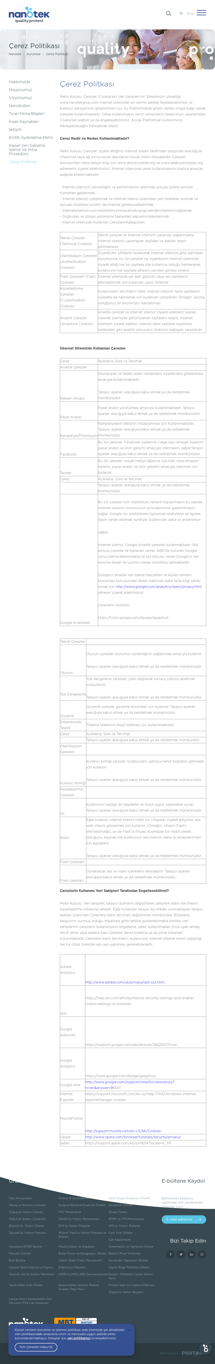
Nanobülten (19, 106)
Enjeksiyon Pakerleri (72, 1267)
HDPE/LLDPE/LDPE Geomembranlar (83, 1274)
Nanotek (15, 54)
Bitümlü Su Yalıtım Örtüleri (27, 1226)
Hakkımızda (19, 82)
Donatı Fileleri (118, 1212)
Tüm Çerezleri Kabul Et (36, 1347)
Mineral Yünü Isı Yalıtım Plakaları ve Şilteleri (82, 1234)
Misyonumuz (20, 90)
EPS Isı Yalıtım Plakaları (74, 1226)
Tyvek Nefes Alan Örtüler (26, 1285)
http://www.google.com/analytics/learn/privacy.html (159, 586)
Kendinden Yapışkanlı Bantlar (128, 1260)
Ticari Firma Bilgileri (26, 114)
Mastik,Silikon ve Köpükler (76, 1246)
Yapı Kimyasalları (20, 1198)
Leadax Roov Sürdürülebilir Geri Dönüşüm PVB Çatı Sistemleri (30, 1301)
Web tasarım (168, 1353)
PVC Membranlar (70, 1212)
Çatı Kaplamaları (120, 1239)
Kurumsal (34, 54)
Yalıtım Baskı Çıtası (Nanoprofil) (80, 1260)
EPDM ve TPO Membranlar (126, 1219)
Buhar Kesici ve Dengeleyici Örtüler (82, 1253)
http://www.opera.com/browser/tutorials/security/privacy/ (133, 1137)
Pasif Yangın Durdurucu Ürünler (129, 1198)
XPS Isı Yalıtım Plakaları (125, 1226)
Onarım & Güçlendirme (74, 1198)
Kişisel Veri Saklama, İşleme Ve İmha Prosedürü (27, 150)
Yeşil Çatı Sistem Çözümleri (27, 1219)
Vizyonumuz (20, 98)
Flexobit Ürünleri (20, 1253)
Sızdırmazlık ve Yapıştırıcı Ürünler (131, 1246)
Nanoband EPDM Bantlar (25, 1246)
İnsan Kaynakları (23, 122)
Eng (190, 13)
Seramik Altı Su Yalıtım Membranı (31, 1274)
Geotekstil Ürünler (121, 1205)
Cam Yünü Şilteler (120, 1232)
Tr (181, 13)
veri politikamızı (78, 1338)
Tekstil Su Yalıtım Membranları (79, 1219)
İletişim (15, 130)
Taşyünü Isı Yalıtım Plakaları (27, 1232)
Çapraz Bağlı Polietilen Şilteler (129, 1267)
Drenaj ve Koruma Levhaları (27, 1205)
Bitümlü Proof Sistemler (125, 1253)
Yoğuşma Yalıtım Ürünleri (26, 1212)
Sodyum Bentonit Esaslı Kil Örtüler (82, 1205)
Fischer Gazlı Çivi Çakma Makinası (132, 1285)
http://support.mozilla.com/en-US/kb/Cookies (123, 1131)
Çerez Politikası (57, 54)
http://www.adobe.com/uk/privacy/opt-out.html (124, 982)
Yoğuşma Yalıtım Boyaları (126, 1292)
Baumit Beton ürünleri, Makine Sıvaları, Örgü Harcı (79, 1287)
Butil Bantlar (17, 1260)
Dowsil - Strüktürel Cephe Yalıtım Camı (131, 1276)
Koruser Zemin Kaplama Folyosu (31, 1267)
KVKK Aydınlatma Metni (31, 138)
